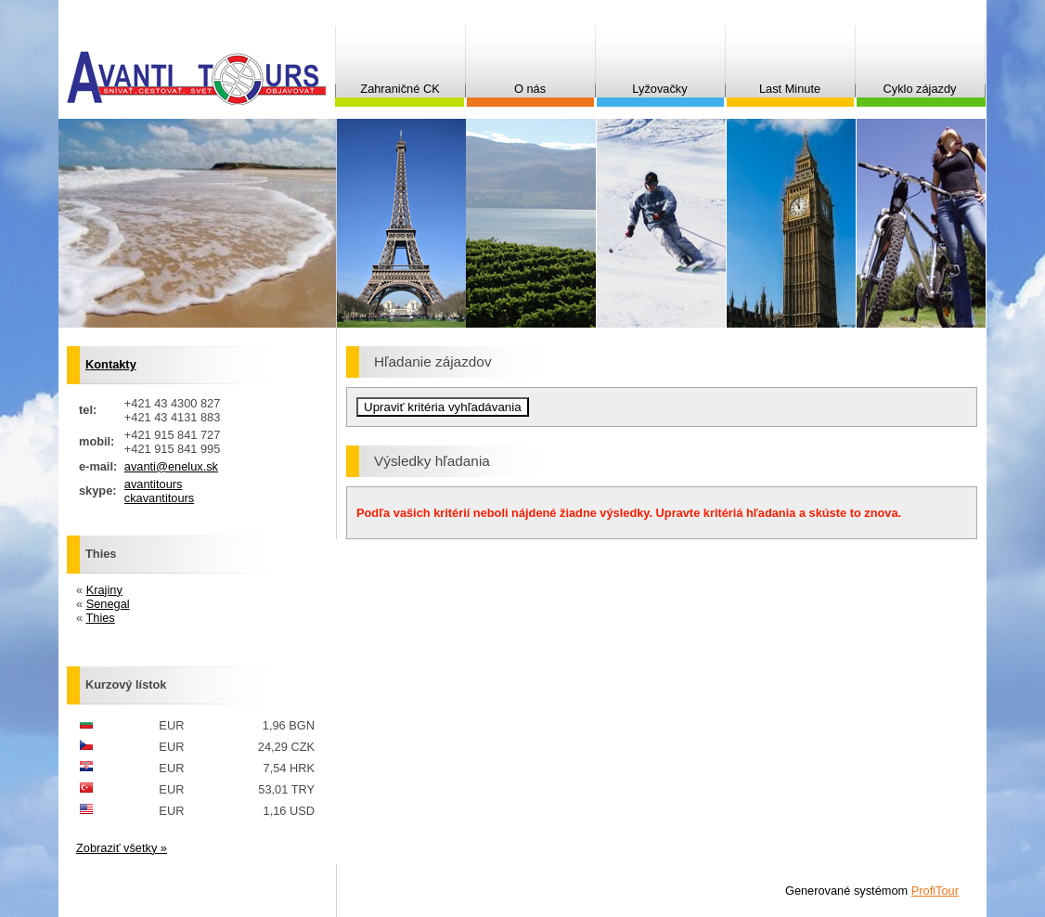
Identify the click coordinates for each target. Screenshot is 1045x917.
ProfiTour (935, 891)
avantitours (153, 484)
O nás (530, 89)
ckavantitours (159, 498)
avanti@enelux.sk (171, 466)
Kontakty (110, 364)
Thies (99, 618)
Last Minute (789, 89)
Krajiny (104, 590)
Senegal (108, 604)
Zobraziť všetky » (121, 848)
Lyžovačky (659, 89)
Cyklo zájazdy (920, 89)
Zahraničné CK (399, 89)
